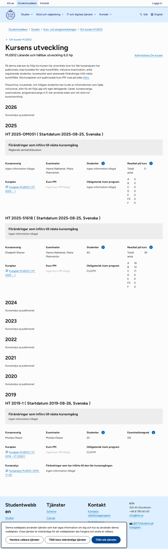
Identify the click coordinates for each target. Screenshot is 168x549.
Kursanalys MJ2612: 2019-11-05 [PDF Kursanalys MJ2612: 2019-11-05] (22, 472)
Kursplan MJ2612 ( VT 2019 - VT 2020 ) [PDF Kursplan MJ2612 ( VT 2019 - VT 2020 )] (20, 454)
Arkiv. (86, 77)
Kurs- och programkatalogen (59, 29)
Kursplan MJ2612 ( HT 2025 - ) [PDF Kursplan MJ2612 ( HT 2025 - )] (20, 189)
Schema (51, 511)
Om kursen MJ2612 (91, 29)
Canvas (51, 518)
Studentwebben (27, 3)
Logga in (157, 3)
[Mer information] (103, 163)
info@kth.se (136, 515)
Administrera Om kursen (149, 55)
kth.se (10, 3)
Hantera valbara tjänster (24, 539)
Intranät (44, 3)
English (158, 14)
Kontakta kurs (96, 522)
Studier (35, 29)
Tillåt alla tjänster (106, 539)
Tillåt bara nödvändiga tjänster (67, 539)
